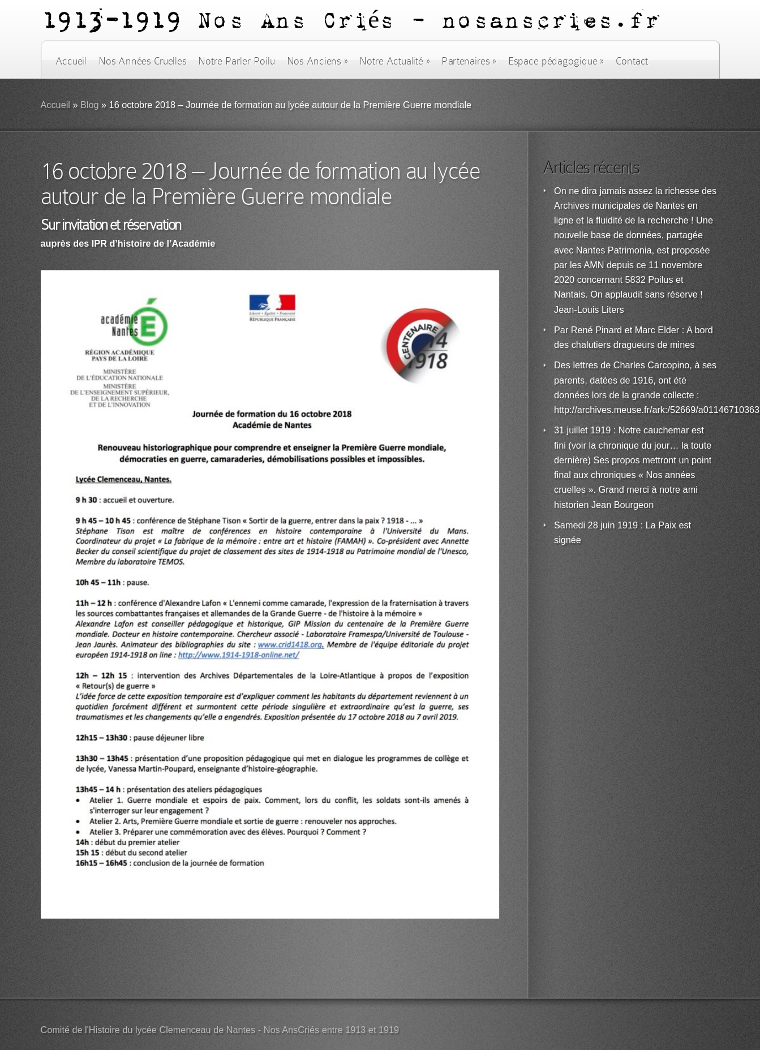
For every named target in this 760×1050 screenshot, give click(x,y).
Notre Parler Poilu (236, 61)
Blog (89, 105)
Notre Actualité (394, 61)
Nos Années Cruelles (142, 61)
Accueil (71, 61)
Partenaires (468, 61)
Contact (632, 61)
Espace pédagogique (556, 61)
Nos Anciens (317, 61)
